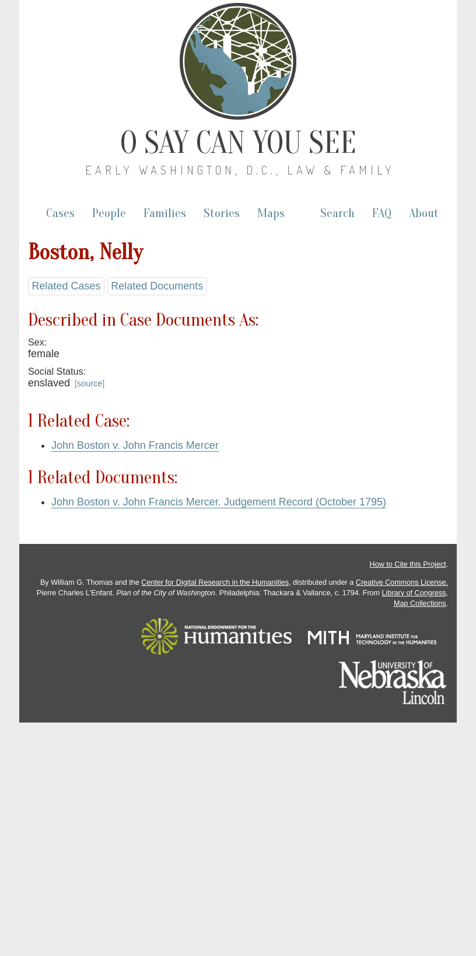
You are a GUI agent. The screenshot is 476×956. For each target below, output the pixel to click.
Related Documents (157, 286)
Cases (60, 213)
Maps (271, 213)
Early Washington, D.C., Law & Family (240, 169)
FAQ (381, 213)
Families (165, 213)
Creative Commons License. (402, 582)
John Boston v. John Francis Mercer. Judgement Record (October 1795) (218, 502)
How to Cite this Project (408, 564)
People (109, 213)
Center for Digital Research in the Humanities (215, 582)
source (89, 383)
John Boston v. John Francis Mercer (135, 445)
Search (337, 213)
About (424, 213)
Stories (222, 213)
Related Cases (66, 286)
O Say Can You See (238, 143)
